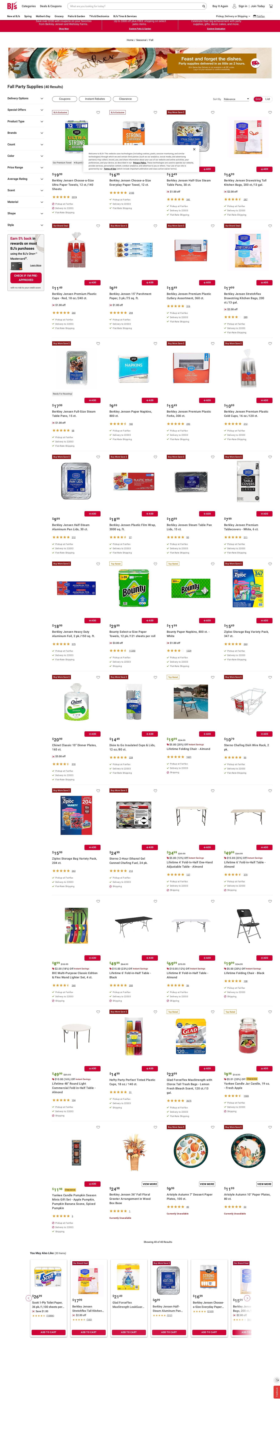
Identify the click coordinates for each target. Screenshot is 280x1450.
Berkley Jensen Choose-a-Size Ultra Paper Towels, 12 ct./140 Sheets (73, 185)
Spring (28, 16)
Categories (29, 6)
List (267, 99)
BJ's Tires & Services (125, 16)
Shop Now (64, 29)
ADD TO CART (48, 1332)
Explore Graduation (216, 29)
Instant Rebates (95, 99)
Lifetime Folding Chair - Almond (188, 749)
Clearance (125, 99)
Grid (258, 99)
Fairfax (261, 16)
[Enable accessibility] (277, 1380)
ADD (207, 169)
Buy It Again (220, 6)
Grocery (59, 16)
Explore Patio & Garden (140, 29)
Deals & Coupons (51, 6)
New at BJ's (13, 16)
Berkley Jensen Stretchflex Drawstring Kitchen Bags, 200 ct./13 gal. (244, 298)
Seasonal (141, 40)
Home (130, 40)
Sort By (217, 99)
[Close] (194, 149)
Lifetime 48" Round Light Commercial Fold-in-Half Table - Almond (74, 1088)
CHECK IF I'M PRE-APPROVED (26, 278)
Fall (151, 40)
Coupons (64, 99)
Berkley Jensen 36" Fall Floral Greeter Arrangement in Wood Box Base (130, 1199)
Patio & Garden (76, 16)
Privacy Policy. (139, 162)
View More (150, 1184)
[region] (141, 158)
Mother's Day (43, 16)
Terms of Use (110, 169)
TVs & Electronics (99, 16)
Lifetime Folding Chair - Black (244, 973)
